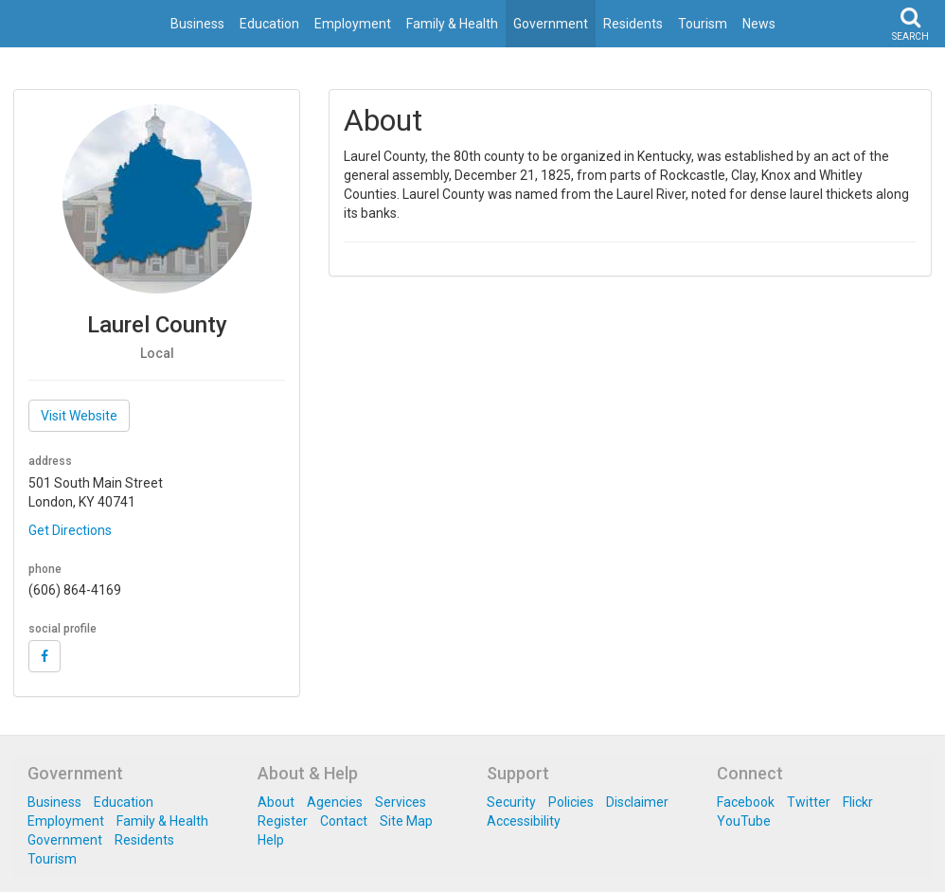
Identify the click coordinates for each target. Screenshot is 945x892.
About (276, 802)
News (759, 23)
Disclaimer (637, 802)
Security (511, 802)
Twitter (808, 802)
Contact (343, 821)
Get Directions (70, 530)
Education (269, 23)
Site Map (406, 821)
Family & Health (452, 23)
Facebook (746, 802)
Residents (633, 23)
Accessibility (524, 821)
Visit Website (79, 415)
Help (271, 839)
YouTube (744, 821)
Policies (571, 802)
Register (283, 821)
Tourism (702, 23)
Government (550, 23)
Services (400, 802)
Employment (352, 23)
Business (197, 23)
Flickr (858, 802)
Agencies (335, 802)
